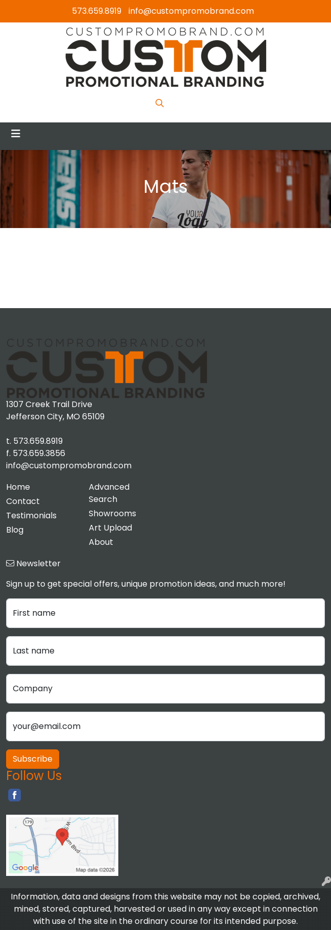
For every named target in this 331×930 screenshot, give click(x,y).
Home (18, 487)
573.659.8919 (96, 11)
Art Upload (110, 528)
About (101, 542)
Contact (23, 501)
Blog (14, 530)
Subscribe (33, 759)
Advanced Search (109, 493)
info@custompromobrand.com (191, 11)
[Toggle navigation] (16, 134)
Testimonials (31, 515)
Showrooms (112, 513)
